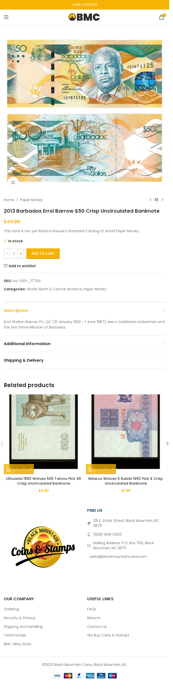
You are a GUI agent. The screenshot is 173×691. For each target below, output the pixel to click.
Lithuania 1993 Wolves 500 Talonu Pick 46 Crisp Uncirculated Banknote (43, 481)
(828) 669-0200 (107, 534)
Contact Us (97, 626)
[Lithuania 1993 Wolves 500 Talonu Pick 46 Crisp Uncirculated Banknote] (43, 434)
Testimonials (15, 635)
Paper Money (31, 199)
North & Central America (60, 289)
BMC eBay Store (17, 644)
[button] (167, 443)
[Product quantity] (14, 253)
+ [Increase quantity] (21, 253)
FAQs (91, 609)
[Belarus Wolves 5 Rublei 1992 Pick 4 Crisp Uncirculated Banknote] (125, 434)
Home (9, 199)
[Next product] (162, 200)
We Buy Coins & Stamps (108, 635)
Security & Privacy (19, 618)
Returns (93, 618)
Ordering (11, 609)
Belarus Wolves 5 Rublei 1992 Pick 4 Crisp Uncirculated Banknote (125, 481)
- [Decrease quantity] (7, 253)
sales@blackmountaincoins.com (118, 556)
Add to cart (43, 253)
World (32, 289)
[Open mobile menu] (6, 17)
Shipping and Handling (23, 626)
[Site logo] (85, 16)
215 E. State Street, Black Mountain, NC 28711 (126, 523)
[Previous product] (150, 200)
